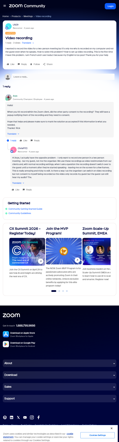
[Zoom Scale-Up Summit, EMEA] (100, 258)
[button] (5, 6)
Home (5, 16)
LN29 (15, 24)
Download (10, 375)
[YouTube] (25, 417)
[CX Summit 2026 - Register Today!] (27, 258)
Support (9, 398)
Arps (15, 95)
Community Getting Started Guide (25, 209)
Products (16, 16)
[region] (59, 433)
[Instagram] (32, 417)
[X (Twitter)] (18, 417)
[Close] (111, 428)
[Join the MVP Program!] (64, 258)
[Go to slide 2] (59, 291)
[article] (59, 118)
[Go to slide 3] (63, 291)
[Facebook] (38, 417)
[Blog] (5, 417)
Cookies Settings (97, 435)
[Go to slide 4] (67, 291)
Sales (7, 387)
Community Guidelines (20, 213)
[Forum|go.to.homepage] (27, 6)
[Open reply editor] (59, 77)
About (8, 363)
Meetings (28, 16)
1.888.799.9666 (25, 326)
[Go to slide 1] (54, 291)
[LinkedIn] (11, 417)
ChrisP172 (22, 148)
